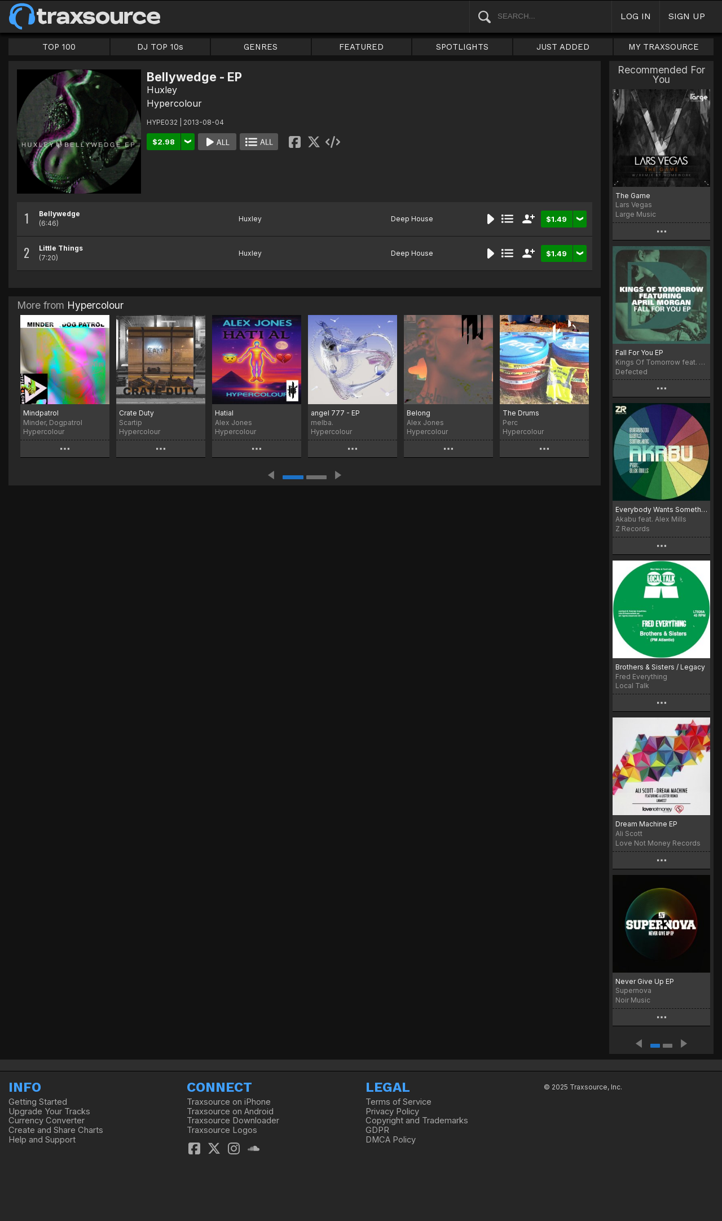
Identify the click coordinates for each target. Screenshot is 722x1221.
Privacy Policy (392, 1111)
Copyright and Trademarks (417, 1120)
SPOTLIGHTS (462, 47)
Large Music (635, 214)
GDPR (377, 1130)
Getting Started (37, 1102)
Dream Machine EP (646, 824)
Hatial (224, 413)
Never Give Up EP (644, 981)
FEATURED (361, 47)
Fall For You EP (639, 352)
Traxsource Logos (222, 1130)
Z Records (632, 528)
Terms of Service (399, 1102)
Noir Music (632, 1000)
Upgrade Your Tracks (49, 1111)
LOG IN (635, 16)
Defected (631, 371)
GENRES (261, 47)
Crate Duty (136, 413)
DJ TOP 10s (160, 47)
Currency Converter (46, 1120)
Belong (418, 413)
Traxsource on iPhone (229, 1102)
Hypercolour (174, 103)
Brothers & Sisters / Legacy (660, 667)
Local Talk (632, 685)
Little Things (61, 248)
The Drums (521, 413)
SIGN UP (686, 16)
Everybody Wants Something (661, 509)
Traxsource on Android (230, 1111)
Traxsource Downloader (233, 1120)
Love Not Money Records (658, 843)
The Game (632, 195)
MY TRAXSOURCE (663, 47)
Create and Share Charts (55, 1130)
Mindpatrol (41, 413)
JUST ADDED (562, 47)
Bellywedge (59, 213)
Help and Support (42, 1140)
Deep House (412, 219)
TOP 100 (59, 47)
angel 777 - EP (335, 413)
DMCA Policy (391, 1140)
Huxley (162, 89)
